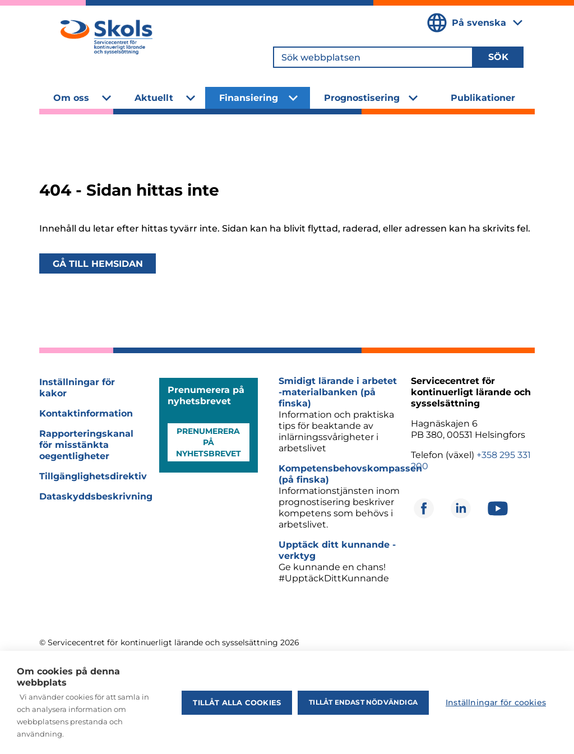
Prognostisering (362, 97)
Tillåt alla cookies (237, 702)
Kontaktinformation (86, 413)
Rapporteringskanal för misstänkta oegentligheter (86, 444)
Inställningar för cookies (496, 702)
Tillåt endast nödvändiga (363, 702)
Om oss (71, 97)
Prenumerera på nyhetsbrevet (208, 442)
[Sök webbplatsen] (373, 57)
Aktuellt (154, 97)
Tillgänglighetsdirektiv (93, 476)
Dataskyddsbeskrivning (95, 496)
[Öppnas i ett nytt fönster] (424, 508)
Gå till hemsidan (98, 263)
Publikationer (483, 97)
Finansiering (248, 97)
